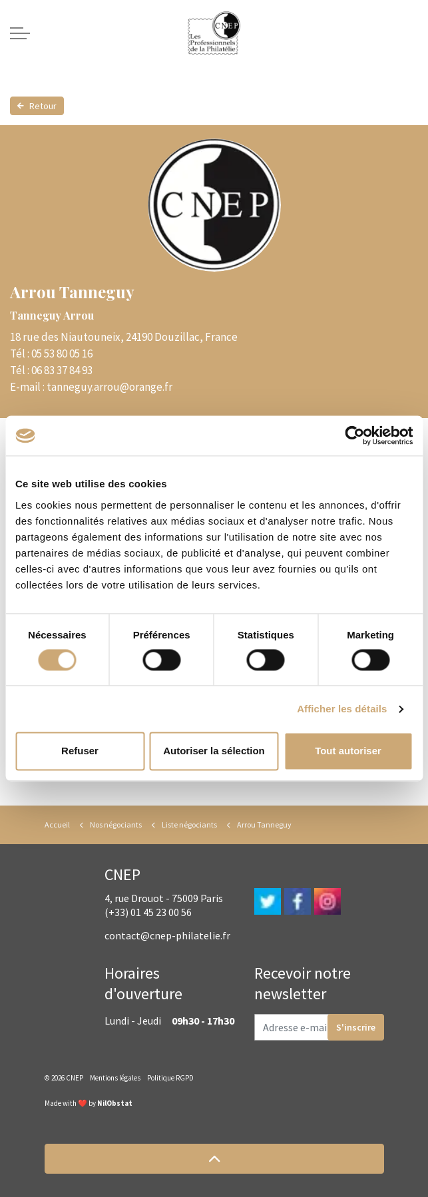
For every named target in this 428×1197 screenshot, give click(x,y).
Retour (37, 106)
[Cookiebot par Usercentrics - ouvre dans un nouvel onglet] (354, 435)
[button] (214, 1159)
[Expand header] (20, 33)
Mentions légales (115, 1077)
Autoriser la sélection (214, 751)
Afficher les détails (342, 708)
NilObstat (114, 1103)
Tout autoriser (348, 751)
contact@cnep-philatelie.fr (167, 935)
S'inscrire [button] (355, 1027)
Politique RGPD (170, 1077)
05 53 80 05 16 (62, 353)
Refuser (80, 751)
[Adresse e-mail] (319, 1027)
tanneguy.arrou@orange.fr (109, 386)
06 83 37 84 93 (62, 370)
